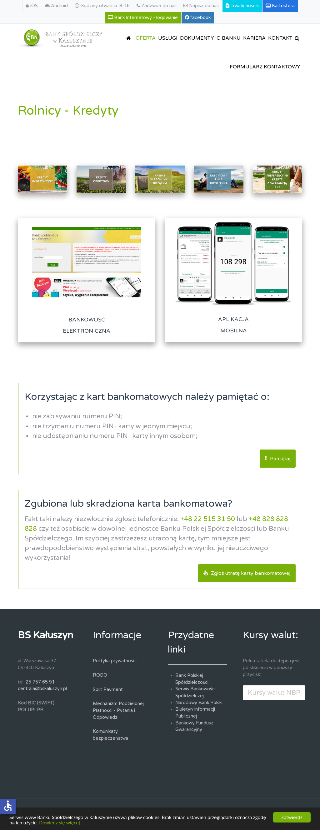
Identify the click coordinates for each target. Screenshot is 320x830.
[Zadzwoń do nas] (156, 6)
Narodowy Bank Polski (198, 702)
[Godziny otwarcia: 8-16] (102, 6)
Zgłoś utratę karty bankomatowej (246, 573)
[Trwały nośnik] (242, 6)
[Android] (56, 6)
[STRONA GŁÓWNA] (130, 38)
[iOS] (31, 6)
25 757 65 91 (40, 682)
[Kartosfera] (280, 6)
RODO (100, 675)
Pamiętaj (277, 458)
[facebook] (198, 18)
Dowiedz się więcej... (61, 823)
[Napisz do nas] (201, 6)
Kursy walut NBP (274, 693)
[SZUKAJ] (298, 38)
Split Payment (108, 689)
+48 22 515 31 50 (207, 519)
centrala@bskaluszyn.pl (42, 688)
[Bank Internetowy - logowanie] (143, 18)
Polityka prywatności (115, 661)
